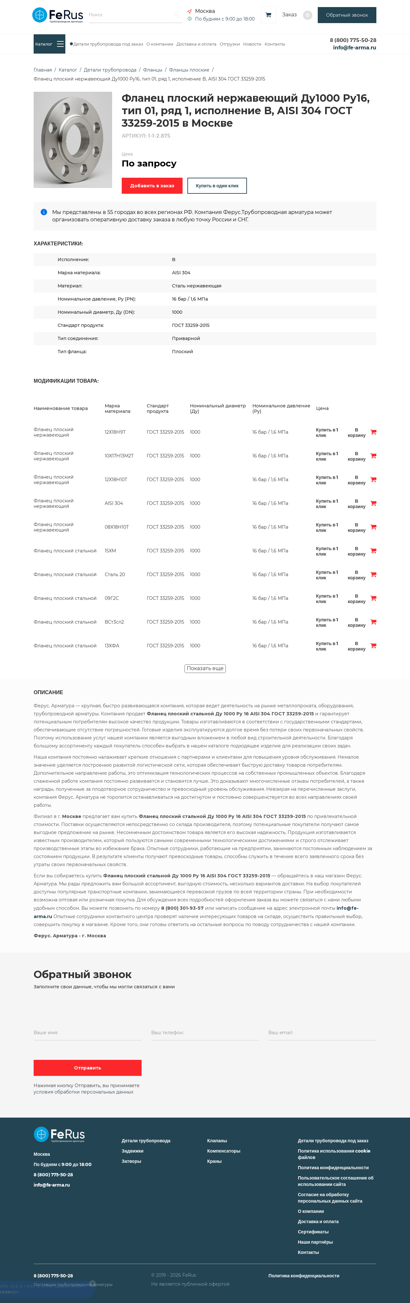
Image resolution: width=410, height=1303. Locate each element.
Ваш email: (280, 1032)
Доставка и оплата (196, 44)
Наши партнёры (315, 1242)
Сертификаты (313, 1231)
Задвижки (133, 1151)
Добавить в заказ (152, 186)
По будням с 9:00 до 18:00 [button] (225, 18)
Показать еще (205, 668)
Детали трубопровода (146, 1140)
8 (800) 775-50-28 (353, 40)
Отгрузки (230, 44)
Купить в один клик (217, 185)
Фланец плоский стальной (65, 551)
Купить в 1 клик (327, 432)
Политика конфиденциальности (333, 1167)
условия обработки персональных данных (83, 1092)
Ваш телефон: (167, 1032)
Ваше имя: (46, 1032)
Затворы (131, 1161)
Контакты (275, 44)
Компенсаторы (223, 1151)
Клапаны (217, 1140)
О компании (159, 44)
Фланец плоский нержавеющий (54, 432)
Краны (214, 1161)
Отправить (87, 1068)
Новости (252, 44)
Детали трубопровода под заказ (108, 44)
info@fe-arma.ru (354, 47)
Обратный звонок (347, 15)
